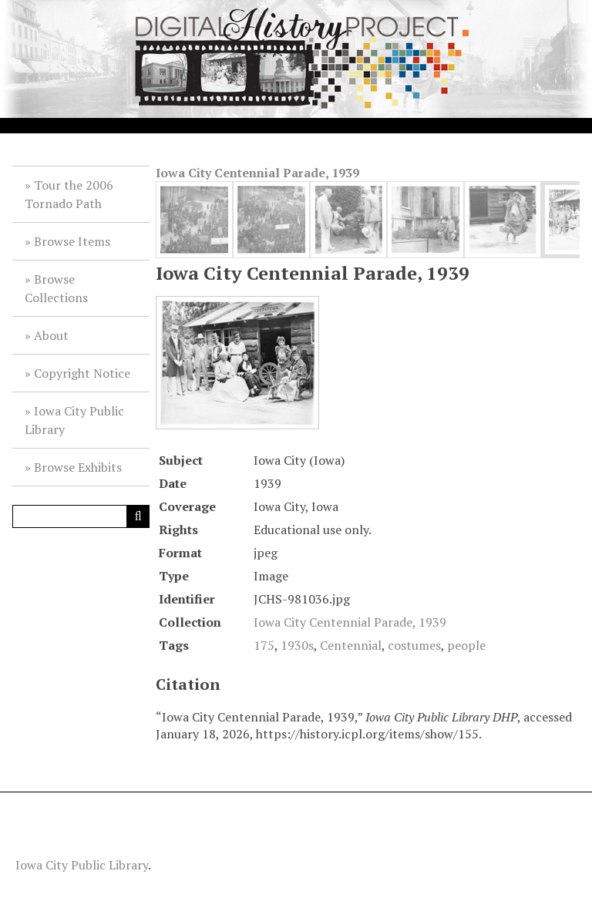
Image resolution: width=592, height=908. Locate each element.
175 (264, 645)
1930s (297, 645)
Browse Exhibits (78, 467)
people (466, 645)
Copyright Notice (82, 373)
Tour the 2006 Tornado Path (69, 194)
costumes (414, 645)
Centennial (351, 645)
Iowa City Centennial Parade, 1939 (257, 172)
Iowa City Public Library (74, 420)
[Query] (81, 516)
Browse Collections (56, 288)
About (51, 335)
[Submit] (138, 516)
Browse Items (72, 241)
